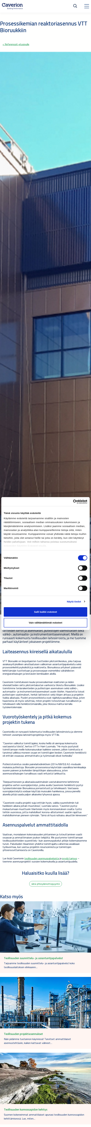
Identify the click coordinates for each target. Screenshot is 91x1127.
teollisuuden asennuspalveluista (41, 858)
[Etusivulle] (12, 6)
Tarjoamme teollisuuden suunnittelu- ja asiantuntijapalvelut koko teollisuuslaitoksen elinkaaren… (39, 965)
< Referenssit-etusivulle (16, 44)
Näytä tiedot (74, 601)
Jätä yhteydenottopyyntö (45, 883)
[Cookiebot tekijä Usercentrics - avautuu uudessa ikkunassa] (73, 502)
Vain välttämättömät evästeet (45, 622)
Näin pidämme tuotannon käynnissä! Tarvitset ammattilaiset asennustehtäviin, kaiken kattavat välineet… (37, 1041)
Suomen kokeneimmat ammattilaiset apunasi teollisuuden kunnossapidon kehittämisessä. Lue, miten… (44, 1116)
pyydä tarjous (69, 858)
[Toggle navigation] (86, 6)
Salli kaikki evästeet (45, 611)
